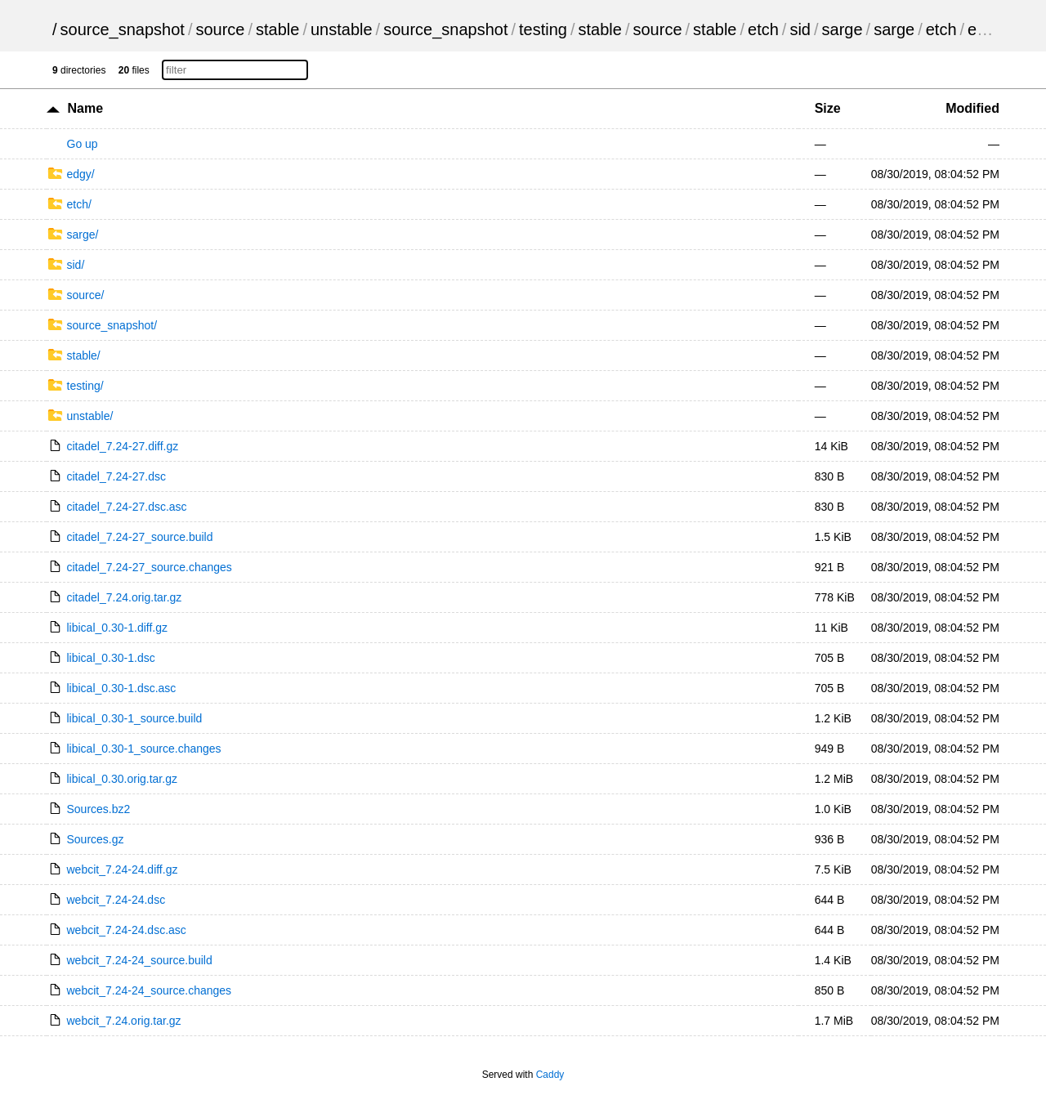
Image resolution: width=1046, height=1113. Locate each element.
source (219, 29)
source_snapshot (122, 29)
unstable (342, 29)
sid (800, 29)
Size (828, 108)
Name (85, 108)
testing (543, 29)
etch (763, 29)
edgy (985, 29)
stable (277, 29)
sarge (842, 29)
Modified (972, 108)
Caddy (550, 1074)
